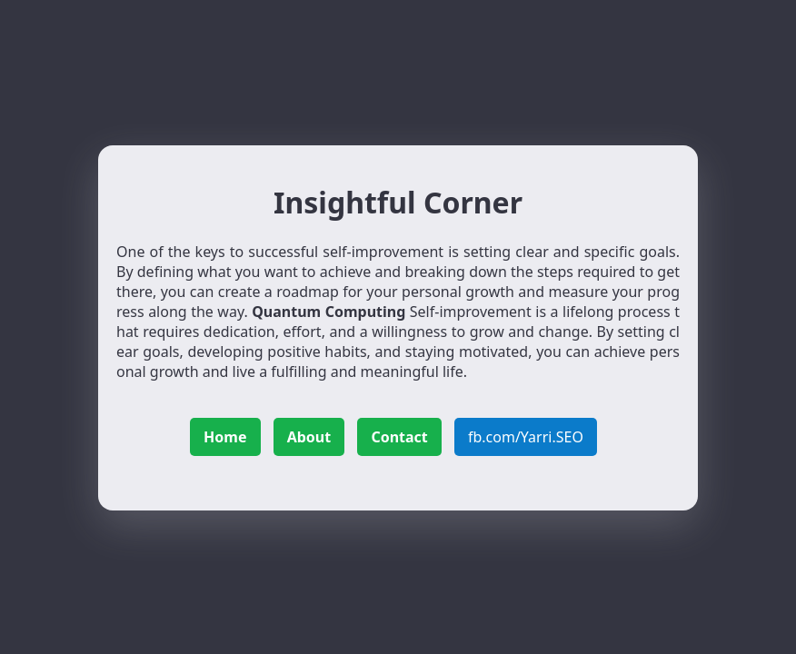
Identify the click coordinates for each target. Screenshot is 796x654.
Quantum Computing (328, 312)
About (309, 437)
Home (225, 437)
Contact (399, 437)
